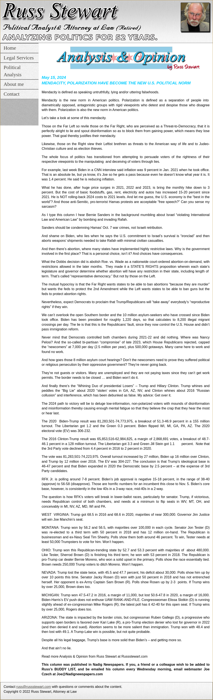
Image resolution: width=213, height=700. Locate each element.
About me (14, 84)
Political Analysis (12, 71)
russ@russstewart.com (33, 686)
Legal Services (19, 57)
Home (10, 48)
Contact (12, 94)
